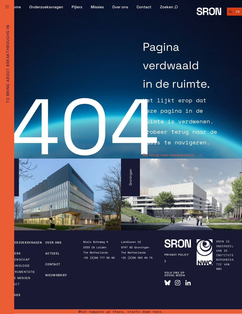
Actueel (52, 253)
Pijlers (77, 7)
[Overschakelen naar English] (238, 11)
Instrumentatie (21, 272)
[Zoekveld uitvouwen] (169, 7)
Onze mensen (19, 278)
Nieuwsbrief (56, 275)
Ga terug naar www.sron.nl (172, 154)
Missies (97, 7)
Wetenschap (19, 259)
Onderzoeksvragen (46, 7)
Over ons (120, 7)
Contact (144, 7)
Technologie (19, 265)
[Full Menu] (7, 12)
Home (15, 7)
